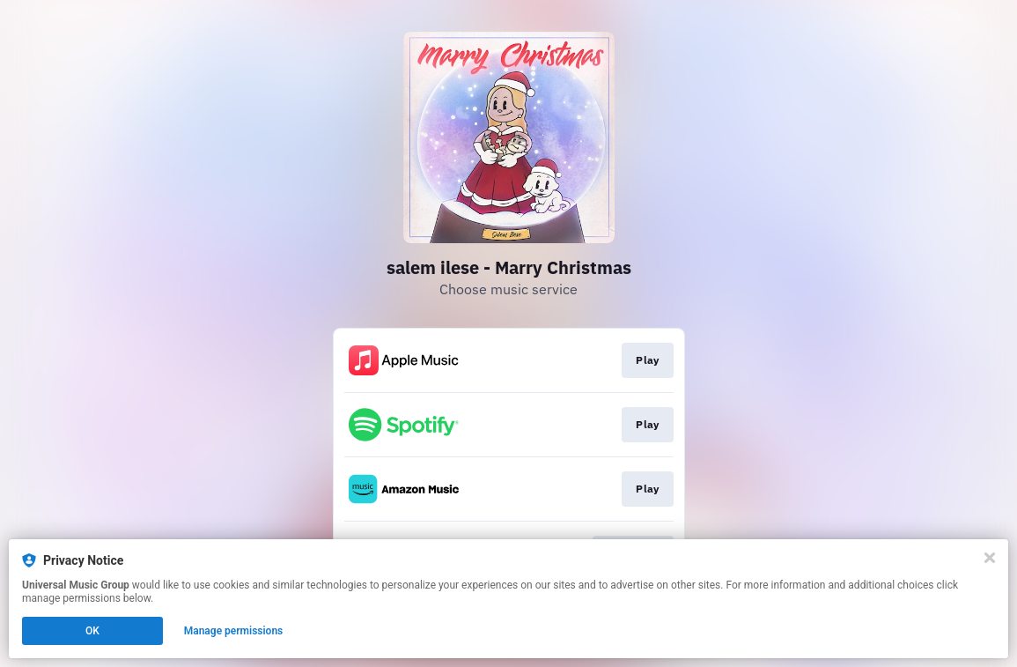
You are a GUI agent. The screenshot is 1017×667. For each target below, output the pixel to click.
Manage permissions (234, 631)
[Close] (990, 558)
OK (92, 631)
